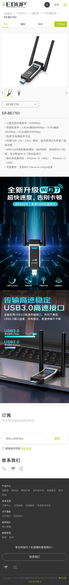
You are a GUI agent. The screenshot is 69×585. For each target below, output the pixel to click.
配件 (61, 490)
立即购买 (60, 24)
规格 (22, 24)
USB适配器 (49, 13)
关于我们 (6, 516)
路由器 (15, 490)
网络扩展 (25, 490)
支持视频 (18, 505)
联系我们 (18, 516)
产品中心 (22, 13)
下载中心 (6, 505)
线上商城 (6, 526)
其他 (4, 495)
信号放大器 (38, 490)
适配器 (35, 13)
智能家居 (51, 490)
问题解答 (30, 505)
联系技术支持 (44, 505)
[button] (2, 93)
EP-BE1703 (10, 17)
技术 (11, 537)
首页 (8, 13)
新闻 (4, 537)
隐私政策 (26, 448)
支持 (40, 24)
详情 (5, 24)
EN (56, 4)
